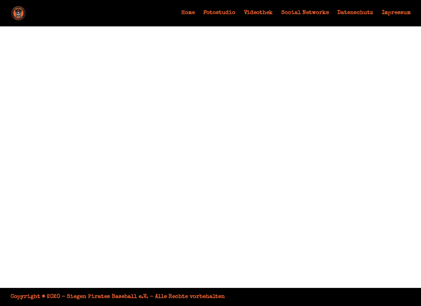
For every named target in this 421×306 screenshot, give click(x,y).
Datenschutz (355, 13)
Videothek (258, 13)
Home (188, 13)
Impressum (396, 13)
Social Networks (305, 13)
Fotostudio (219, 13)
